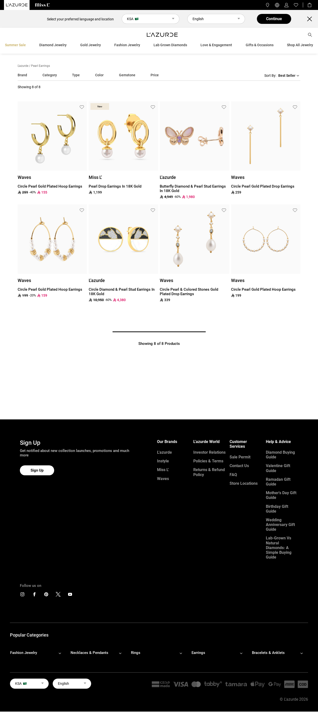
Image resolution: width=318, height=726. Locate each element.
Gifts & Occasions (260, 45)
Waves (163, 478)
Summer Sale (15, 45)
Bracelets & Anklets (268, 652)
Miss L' (163, 469)
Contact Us (239, 465)
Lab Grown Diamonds (170, 45)
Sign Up (37, 470)
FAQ (233, 474)
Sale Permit (240, 457)
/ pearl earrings (39, 66)
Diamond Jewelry (53, 45)
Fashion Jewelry (127, 45)
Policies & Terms (208, 461)
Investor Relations (209, 452)
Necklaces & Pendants (89, 652)
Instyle (163, 461)
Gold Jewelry (90, 45)
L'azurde (23, 66)
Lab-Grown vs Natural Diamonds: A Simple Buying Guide (278, 548)
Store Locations (244, 483)
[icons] (22, 595)
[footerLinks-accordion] (38, 653)
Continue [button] (274, 18)
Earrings (198, 652)
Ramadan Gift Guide (278, 481)
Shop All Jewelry (300, 45)
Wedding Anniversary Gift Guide (280, 525)
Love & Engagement (216, 45)
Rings (135, 652)
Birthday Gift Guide (277, 509)
